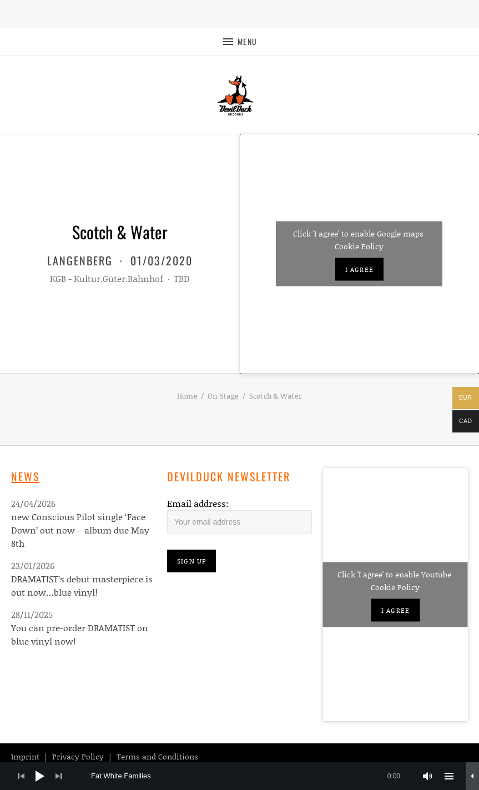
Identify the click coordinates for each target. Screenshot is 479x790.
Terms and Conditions (157, 756)
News (25, 476)
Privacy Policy (78, 756)
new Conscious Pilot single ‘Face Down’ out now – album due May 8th (80, 530)
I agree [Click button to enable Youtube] (395, 610)
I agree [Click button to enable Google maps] (359, 269)
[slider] (251, 776)
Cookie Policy (359, 246)
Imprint (25, 756)
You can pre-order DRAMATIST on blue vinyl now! (79, 634)
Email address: (198, 503)
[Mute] (428, 776)
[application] (239, 776)
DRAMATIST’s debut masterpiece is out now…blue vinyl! (82, 585)
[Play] (40, 776)
